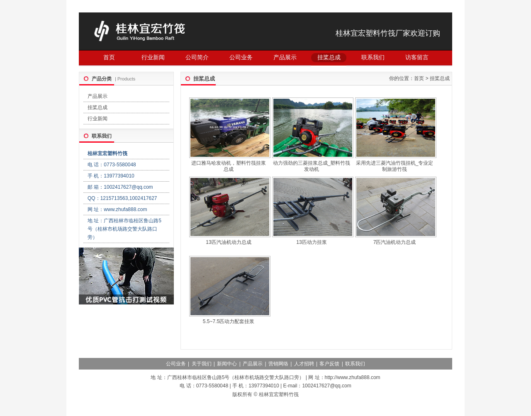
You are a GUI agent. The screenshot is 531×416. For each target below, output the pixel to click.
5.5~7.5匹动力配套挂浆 (228, 321)
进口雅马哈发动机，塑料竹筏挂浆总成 (228, 166)
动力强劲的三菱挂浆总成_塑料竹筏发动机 (312, 166)
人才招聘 (304, 364)
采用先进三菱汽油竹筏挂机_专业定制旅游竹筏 (395, 166)
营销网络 (278, 364)
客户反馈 (329, 364)
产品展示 (285, 57)
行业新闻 (153, 57)
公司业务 (241, 57)
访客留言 (417, 57)
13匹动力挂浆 (311, 242)
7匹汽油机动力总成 (394, 242)
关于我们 (202, 364)
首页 (109, 57)
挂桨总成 (329, 57)
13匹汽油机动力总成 (228, 242)
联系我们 (373, 57)
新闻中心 (227, 364)
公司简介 (197, 57)
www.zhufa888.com (125, 209)
